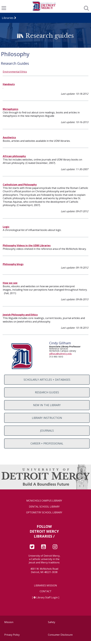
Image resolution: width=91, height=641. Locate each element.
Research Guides (47, 392)
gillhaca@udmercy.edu (60, 353)
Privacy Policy (12, 634)
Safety (51, 622)
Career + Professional (46, 443)
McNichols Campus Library (44, 500)
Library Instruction (47, 418)
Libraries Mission (45, 585)
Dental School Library (44, 506)
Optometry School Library (44, 512)
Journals (47, 430)
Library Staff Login (47, 597)
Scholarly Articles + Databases (47, 379)
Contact (45, 591)
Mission (8, 622)
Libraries (7, 18)
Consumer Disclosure (60, 634)
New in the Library (47, 405)
